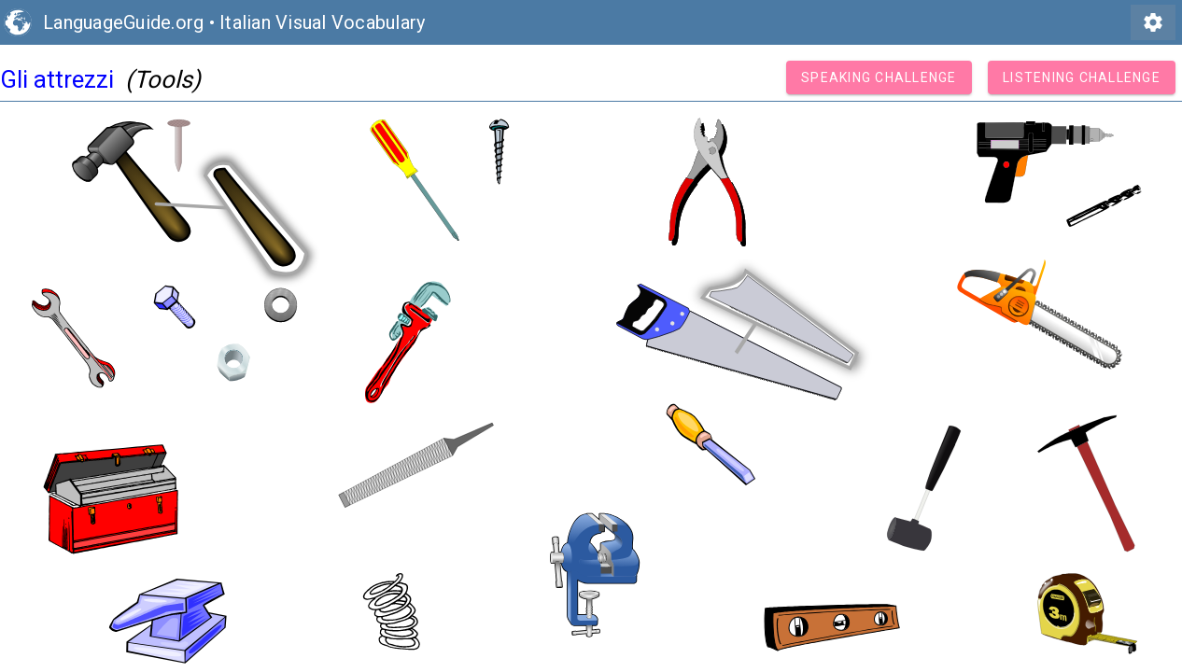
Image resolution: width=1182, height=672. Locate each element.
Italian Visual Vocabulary (322, 22)
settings (1153, 22)
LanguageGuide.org (123, 22)
